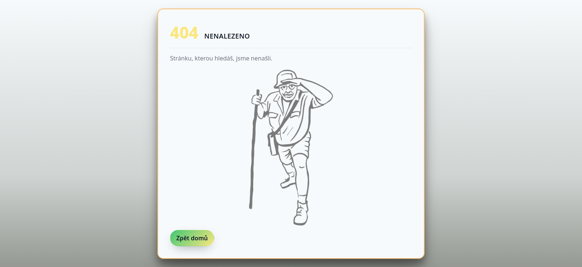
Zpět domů (192, 238)
